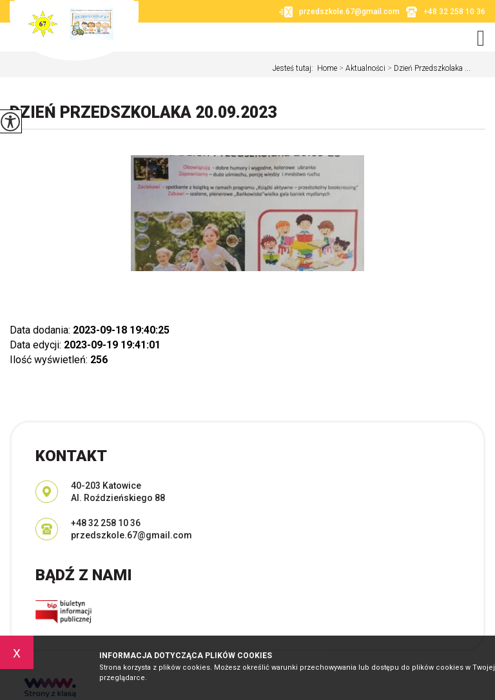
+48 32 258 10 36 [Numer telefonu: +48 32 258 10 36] (106, 523)
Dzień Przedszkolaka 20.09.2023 (143, 112)
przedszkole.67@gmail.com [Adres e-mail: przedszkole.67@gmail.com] (131, 535)
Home (327, 68)
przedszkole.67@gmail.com (339, 11)
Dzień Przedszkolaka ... (428, 68)
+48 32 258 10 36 (445, 11)
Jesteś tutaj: (295, 68)
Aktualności (361, 68)
